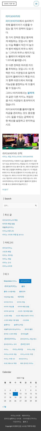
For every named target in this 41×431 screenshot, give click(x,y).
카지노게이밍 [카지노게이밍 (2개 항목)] (18, 349)
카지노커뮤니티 (8, 231)
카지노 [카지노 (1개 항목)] (6, 349)
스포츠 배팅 (6, 252)
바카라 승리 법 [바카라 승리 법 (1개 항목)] (9, 311)
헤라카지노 (26, 416)
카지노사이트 (17, 157)
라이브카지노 (7, 248)
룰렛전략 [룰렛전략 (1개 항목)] (22, 291)
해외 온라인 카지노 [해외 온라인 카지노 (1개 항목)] (26, 363)
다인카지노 (17, 422)
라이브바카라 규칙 (12, 153)
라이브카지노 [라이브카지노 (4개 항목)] (10, 286)
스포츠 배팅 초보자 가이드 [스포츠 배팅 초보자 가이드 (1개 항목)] (25, 316)
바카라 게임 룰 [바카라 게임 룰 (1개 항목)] (9, 306)
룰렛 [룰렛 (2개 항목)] (23, 286)
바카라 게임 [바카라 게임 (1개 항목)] (21, 302)
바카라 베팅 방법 (8, 224)
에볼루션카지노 (8, 227)
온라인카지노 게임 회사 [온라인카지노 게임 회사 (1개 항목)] (28, 339)
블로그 (25, 422)
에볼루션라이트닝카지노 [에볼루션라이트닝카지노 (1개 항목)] (12, 329)
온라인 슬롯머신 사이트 (12, 419)
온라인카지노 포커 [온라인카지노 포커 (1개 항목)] (10, 344)
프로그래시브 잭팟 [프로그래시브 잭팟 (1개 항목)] (10, 363)
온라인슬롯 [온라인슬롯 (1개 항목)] (24, 334)
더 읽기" (5, 189)
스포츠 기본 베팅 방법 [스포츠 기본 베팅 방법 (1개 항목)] (25, 311)
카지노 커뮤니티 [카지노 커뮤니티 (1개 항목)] (9, 359)
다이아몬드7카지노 (30, 419)
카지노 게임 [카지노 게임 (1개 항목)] (31, 349)
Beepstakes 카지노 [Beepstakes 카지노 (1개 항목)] (10, 281)
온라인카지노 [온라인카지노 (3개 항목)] (10, 339)
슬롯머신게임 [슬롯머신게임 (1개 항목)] (18, 325)
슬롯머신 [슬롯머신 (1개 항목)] (7, 325)
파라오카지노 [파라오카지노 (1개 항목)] (23, 359)
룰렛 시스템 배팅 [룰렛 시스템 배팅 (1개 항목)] (9, 291)
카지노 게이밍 (7, 255)
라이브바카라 (12, 21)
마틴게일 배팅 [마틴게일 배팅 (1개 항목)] (8, 297)
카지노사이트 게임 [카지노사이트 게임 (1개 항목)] (10, 354)
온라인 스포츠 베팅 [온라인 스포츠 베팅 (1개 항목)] (10, 334)
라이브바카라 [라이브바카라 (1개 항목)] (25, 281)
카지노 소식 (6, 263)
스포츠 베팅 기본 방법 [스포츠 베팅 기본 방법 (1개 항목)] (11, 320)
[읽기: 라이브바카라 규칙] (20, 141)
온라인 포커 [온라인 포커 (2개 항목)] (25, 344)
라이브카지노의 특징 (10, 220)
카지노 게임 (6, 157)
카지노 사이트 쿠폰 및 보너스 (13, 235)
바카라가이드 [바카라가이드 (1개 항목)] (8, 302)
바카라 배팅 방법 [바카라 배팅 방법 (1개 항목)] (23, 306)
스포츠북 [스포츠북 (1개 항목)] (26, 320)
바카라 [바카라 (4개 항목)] (21, 296)
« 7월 (4, 407)
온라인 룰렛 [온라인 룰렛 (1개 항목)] (29, 329)
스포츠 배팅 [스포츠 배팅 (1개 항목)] (8, 316)
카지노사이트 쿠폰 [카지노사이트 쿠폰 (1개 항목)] (26, 354)
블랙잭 (30, 93)
